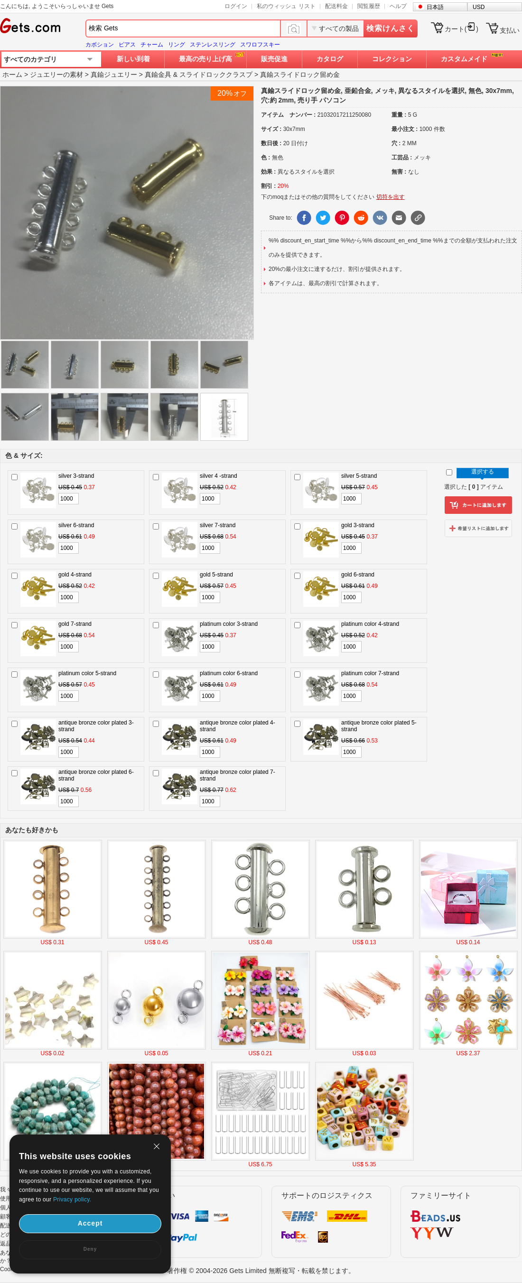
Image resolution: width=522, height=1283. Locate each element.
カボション (99, 44)
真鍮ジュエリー (114, 74)
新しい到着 (133, 59)
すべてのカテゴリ (30, 59)
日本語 (435, 7)
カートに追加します (478, 505)
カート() (461, 29)
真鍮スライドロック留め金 (300, 74)
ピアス (127, 44)
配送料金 (336, 6)
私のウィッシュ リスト (286, 6)
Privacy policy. (72, 1199)
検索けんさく (390, 28)
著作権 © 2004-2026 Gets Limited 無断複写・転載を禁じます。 (260, 1270)
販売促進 (274, 59)
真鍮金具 (158, 74)
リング (176, 44)
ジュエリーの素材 (56, 74)
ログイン (235, 6)
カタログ (330, 59)
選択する (482, 471)
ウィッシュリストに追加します (478, 528)
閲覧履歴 (368, 6)
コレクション (392, 59)
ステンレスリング (212, 44)
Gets (30, 26)
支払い (510, 30)
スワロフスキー (260, 44)
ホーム (12, 74)
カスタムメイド (464, 59)
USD (479, 7)
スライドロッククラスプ (215, 74)
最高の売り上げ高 (205, 59)
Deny (90, 1249)
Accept (90, 1223)
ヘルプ (398, 6)
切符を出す (390, 197)
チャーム (151, 44)
